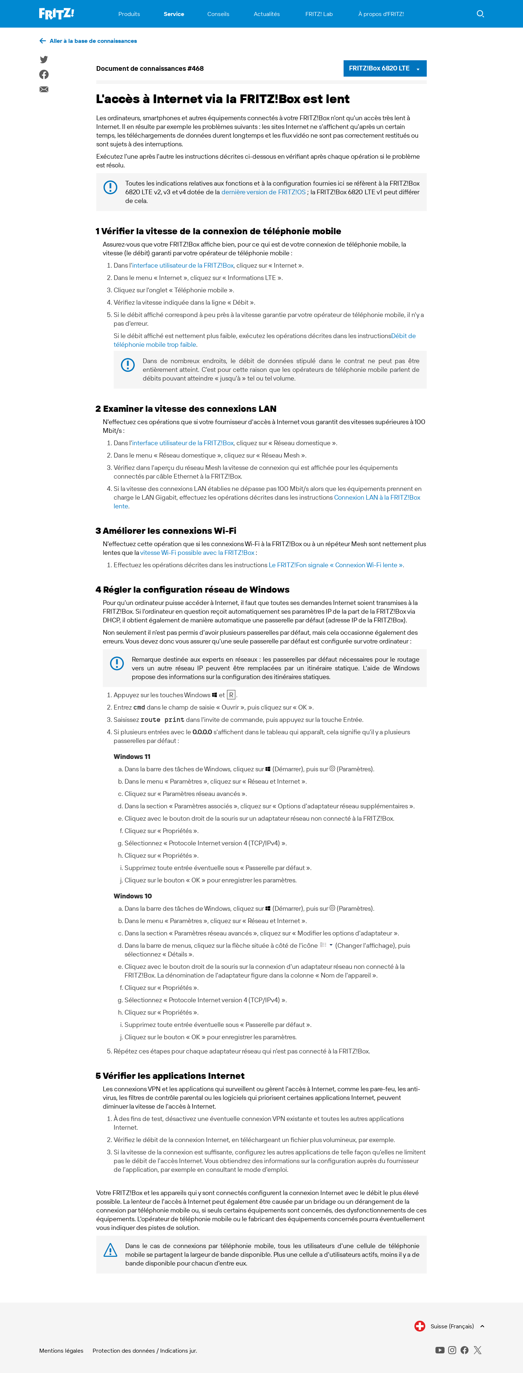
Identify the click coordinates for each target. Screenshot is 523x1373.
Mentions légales (61, 1350)
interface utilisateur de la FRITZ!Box (183, 265)
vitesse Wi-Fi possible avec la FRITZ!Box (197, 552)
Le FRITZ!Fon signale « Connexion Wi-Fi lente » (336, 565)
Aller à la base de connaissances (93, 40)
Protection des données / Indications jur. (145, 1350)
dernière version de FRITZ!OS (264, 192)
